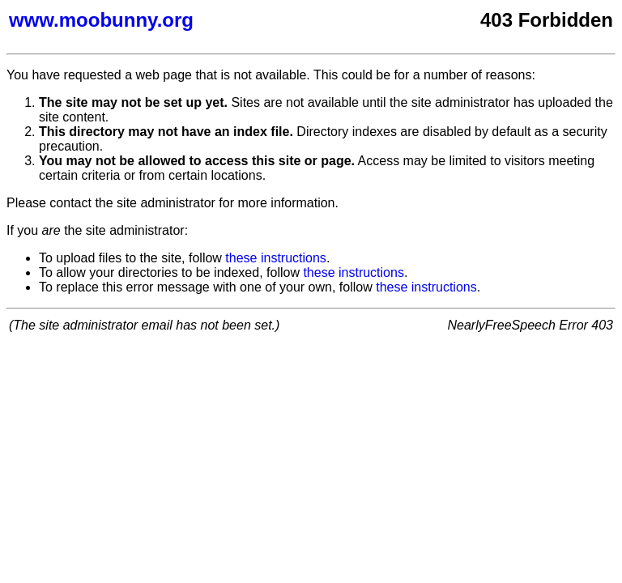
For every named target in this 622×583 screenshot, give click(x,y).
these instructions (275, 258)
